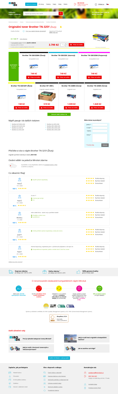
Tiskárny (48, 4)
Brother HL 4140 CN (17, 128)
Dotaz (88, 135)
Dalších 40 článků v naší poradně (59, 358)
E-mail (88, 128)
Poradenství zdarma (53, 390)
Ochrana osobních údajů (54, 383)
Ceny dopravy (23, 39)
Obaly (59, 4)
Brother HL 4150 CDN (18, 129)
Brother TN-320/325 (51, 22)
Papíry (54, 4)
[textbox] (41, 13)
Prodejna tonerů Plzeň (94, 388)
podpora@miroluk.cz (96, 373)
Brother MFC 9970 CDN (53, 128)
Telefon (89, 131)
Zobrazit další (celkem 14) (59, 114)
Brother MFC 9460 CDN (53, 126)
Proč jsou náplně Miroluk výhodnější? (36, 31)
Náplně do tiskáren (31, 4)
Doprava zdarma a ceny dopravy (57, 376)
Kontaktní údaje (92, 384)
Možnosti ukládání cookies (55, 387)
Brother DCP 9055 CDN (18, 124)
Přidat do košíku (76, 44)
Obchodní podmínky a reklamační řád (58, 380)
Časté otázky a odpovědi (54, 372)
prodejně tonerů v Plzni (51, 165)
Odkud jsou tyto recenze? (15, 262)
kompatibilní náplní (17, 43)
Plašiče (65, 4)
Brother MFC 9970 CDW (53, 129)
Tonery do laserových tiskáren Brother (35, 22)
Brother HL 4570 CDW (53, 124)
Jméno (88, 124)
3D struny (41, 4)
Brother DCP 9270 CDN (18, 126)
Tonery (21, 22)
